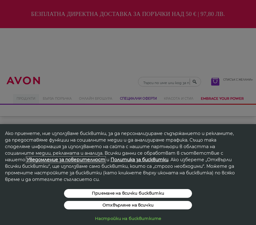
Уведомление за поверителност (66, 159)
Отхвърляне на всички (128, 205)
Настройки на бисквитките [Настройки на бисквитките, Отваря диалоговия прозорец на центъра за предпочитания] (128, 218)
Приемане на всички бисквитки (128, 193)
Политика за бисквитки (139, 159)
